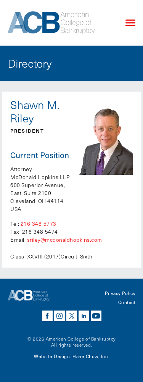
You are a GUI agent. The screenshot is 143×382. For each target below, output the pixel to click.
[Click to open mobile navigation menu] (130, 23)
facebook (47, 316)
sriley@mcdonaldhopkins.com (64, 239)
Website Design (52, 356)
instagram (59, 316)
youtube (96, 316)
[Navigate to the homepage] (60, 22)
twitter (71, 316)
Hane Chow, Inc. (90, 356)
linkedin (84, 316)
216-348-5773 (38, 223)
